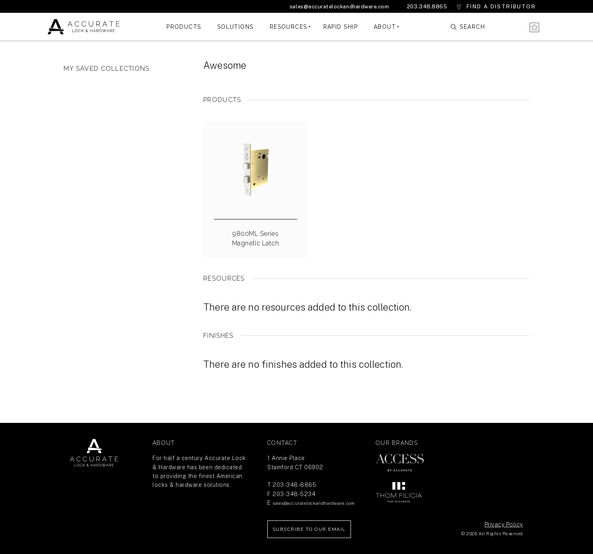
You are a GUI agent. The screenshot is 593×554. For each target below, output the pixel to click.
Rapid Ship (340, 27)
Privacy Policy (504, 524)
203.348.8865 (427, 6)
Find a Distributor (501, 6)
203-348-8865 (294, 485)
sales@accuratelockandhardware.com (339, 6)
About (385, 27)
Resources (288, 27)
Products (183, 27)
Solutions (235, 27)
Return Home (94, 453)
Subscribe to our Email (309, 529)
